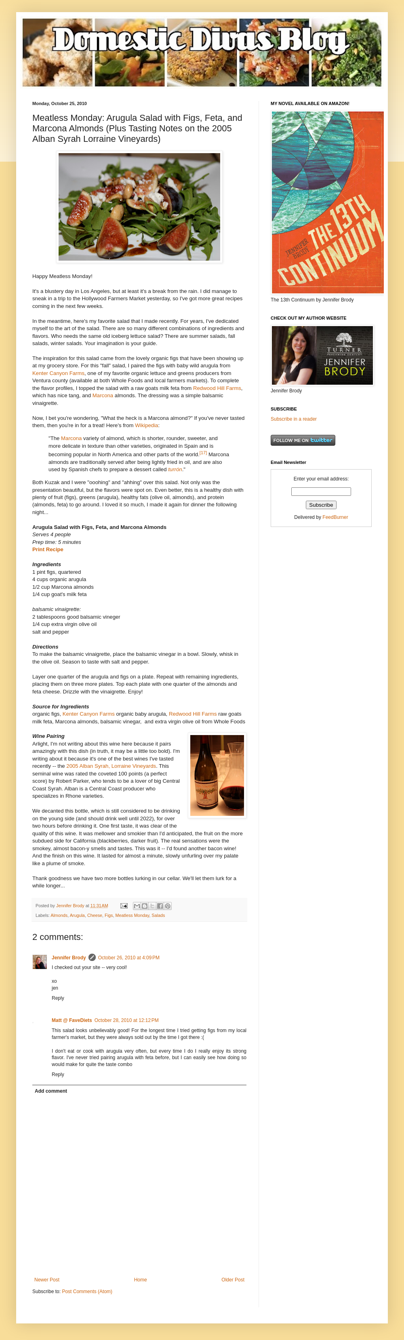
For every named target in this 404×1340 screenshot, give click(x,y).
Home (140, 1280)
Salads (158, 915)
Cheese (94, 915)
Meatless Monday (132, 915)
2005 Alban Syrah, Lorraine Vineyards (111, 766)
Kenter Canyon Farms (58, 373)
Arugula (77, 915)
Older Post (232, 1280)
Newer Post (46, 1280)
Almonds (58, 915)
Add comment (51, 1091)
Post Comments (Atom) (87, 1291)
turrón (175, 469)
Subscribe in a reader (294, 419)
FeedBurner (335, 517)
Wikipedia (146, 425)
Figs (109, 915)
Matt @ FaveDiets (72, 1020)
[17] (203, 452)
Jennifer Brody (69, 958)
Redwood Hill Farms (217, 388)
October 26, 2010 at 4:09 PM (129, 958)
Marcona (103, 395)
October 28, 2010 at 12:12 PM (127, 1020)
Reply (58, 998)
